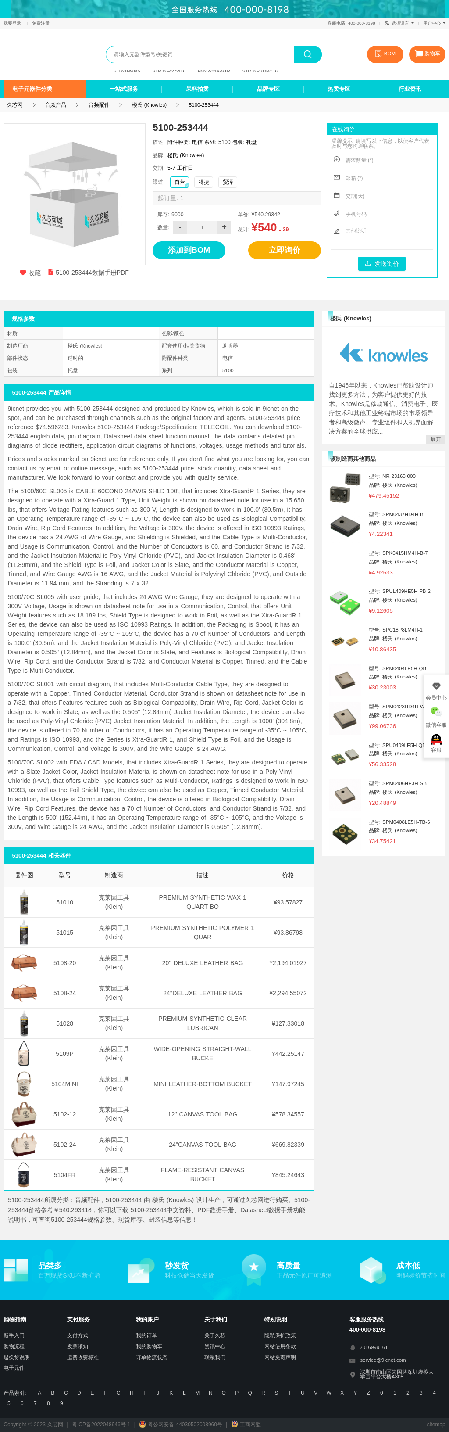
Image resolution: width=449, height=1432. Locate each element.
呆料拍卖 (197, 89)
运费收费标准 (83, 1357)
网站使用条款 (280, 1346)
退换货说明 (17, 1357)
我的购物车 (149, 1346)
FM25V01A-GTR (214, 70)
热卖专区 (339, 89)
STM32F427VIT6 (169, 70)
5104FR (65, 1174)
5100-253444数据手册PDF (88, 272)
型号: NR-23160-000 (392, 476)
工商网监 (246, 1424)
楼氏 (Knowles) (149, 105)
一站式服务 (124, 89)
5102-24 (64, 1144)
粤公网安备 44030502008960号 (180, 1424)
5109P (64, 1053)
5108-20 (64, 962)
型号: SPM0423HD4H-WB (398, 706)
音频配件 (99, 105)
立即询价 (284, 250)
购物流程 (14, 1346)
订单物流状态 (151, 1357)
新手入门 (14, 1335)
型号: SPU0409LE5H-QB (397, 745)
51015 (64, 932)
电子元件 (14, 1368)
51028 (64, 1023)
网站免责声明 (280, 1357)
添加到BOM (189, 250)
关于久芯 (214, 1335)
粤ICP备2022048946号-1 (101, 1424)
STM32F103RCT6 (260, 70)
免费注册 (41, 23)
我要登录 (13, 23)
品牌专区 (268, 89)
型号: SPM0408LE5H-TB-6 (399, 822)
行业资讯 (410, 89)
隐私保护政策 (280, 1335)
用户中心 (434, 23)
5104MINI (64, 1083)
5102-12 (64, 1114)
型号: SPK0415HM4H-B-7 (398, 553)
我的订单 (146, 1335)
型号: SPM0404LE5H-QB (398, 668)
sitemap (436, 1424)
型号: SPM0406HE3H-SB (398, 783)
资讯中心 (214, 1346)
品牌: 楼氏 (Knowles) (393, 485)
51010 (64, 902)
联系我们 (214, 1357)
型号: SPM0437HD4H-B (396, 514)
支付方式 (77, 1335)
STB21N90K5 (127, 70)
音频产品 (55, 105)
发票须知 (77, 1346)
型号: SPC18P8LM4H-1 (396, 629)
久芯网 (38, 54)
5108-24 (64, 993)
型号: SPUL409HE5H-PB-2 (400, 591)
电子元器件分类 (32, 89)
